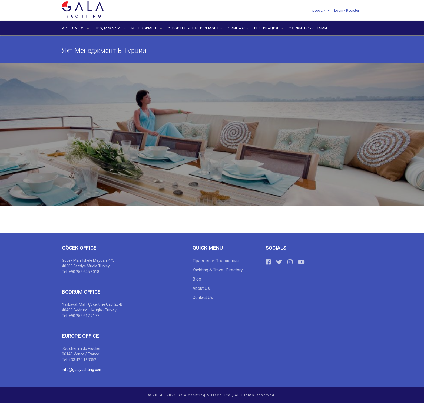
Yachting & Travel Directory (218, 270)
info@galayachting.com (82, 369)
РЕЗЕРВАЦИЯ (268, 28)
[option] (212, 134)
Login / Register (346, 10)
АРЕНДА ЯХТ (75, 28)
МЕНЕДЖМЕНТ (146, 28)
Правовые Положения (216, 260)
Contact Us (203, 297)
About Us (201, 288)
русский (319, 10)
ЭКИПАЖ (238, 28)
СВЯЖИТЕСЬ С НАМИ (308, 28)
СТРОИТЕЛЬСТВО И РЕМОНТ (195, 28)
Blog (197, 279)
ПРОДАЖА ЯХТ (110, 28)
